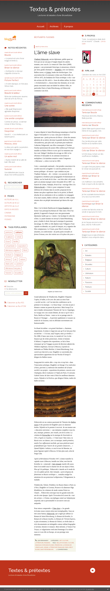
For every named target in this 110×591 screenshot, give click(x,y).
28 (90, 94)
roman (18, 237)
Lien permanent (41, 540)
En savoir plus (90, 589)
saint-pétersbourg (46, 549)
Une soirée (10, 106)
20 (87, 91)
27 (87, 94)
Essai (8, 241)
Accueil (40, 26)
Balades (88, 255)
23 (97, 91)
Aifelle (85, 176)
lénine (46, 547)
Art (60, 540)
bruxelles (18, 273)
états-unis (9, 264)
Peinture (88, 287)
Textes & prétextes (55, 9)
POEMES (8, 219)
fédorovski (58, 545)
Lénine (48, 72)
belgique (18, 255)
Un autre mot (11, 156)
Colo (84, 150)
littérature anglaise (13, 250)
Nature (88, 278)
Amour (8, 259)
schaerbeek (10, 246)
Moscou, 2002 (11, 144)
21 (90, 91)
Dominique (87, 204)
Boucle (8, 55)
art (15, 259)
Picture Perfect (12, 80)
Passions (47, 543)
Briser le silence (12, 68)
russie (37, 549)
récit (71, 547)
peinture (9, 232)
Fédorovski (50, 514)
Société (88, 291)
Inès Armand (56, 464)
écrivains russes (48, 545)
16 (97, 88)
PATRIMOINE (10, 216)
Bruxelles (88, 264)
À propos (68, 26)
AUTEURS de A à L (12, 199)
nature (22, 259)
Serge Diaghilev (63, 208)
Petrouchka (46, 435)
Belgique (88, 260)
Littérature (39, 543)
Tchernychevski (39, 187)
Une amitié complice (14, 118)
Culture (65, 540)
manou (85, 125)
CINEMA (8, 213)
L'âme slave (47, 52)
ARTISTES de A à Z (12, 206)
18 (104, 88)
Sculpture (9, 237)
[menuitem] (40, 26)
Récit (25, 250)
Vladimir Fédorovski (41, 59)
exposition (22, 246)
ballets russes (62, 543)
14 (90, 88)
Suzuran (8, 169)
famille (15, 241)
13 (87, 88)
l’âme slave (56, 508)
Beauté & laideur (12, 93)
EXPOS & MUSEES (12, 209)
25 (104, 91)
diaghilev (38, 545)
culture (19, 232)
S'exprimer (9, 131)
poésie (19, 264)
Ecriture (8, 255)
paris (67, 547)
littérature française (13, 268)
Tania (84, 112)
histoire (8, 273)
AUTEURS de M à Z (12, 203)
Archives (54, 26)
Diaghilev (58, 70)
